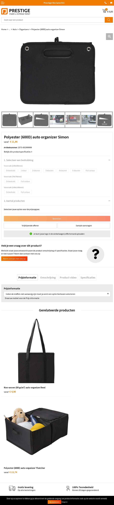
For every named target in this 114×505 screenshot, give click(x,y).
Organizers (24, 29)
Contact (4, 459)
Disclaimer (62, 471)
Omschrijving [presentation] (48, 277)
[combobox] (53, 20)
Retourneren (6, 467)
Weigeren (65, 502)
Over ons (62, 421)
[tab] (27, 277)
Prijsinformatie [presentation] (27, 277)
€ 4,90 (10, 377)
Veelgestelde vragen (67, 425)
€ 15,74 (66, 377)
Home (4, 29)
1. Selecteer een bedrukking (18, 160)
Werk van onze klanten (68, 429)
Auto (15, 29)
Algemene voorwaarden (68, 459)
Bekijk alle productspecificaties (18, 151)
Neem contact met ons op (14, 258)
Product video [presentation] (68, 277)
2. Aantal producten (14, 200)
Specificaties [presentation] (88, 277)
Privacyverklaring (65, 467)
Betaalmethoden (8, 463)
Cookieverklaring (65, 463)
